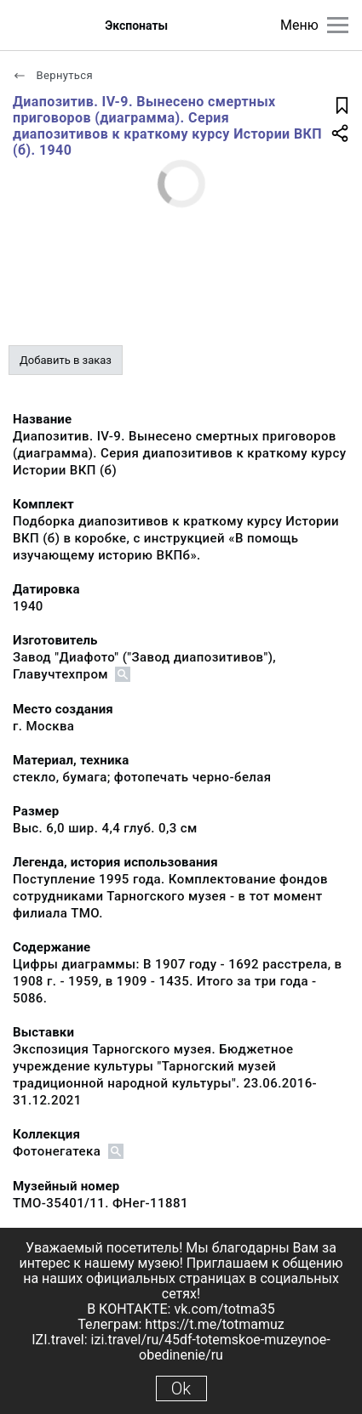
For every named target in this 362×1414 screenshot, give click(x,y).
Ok (181, 1388)
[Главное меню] (338, 25)
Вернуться (53, 75)
